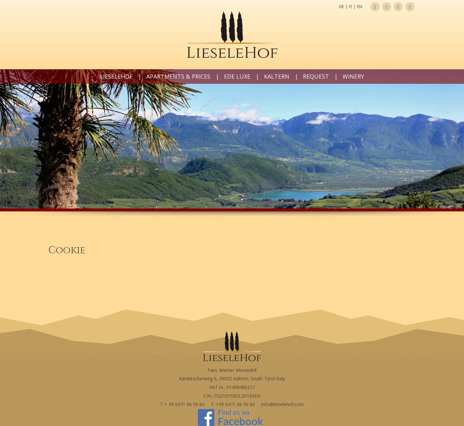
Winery (353, 76)
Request (316, 76)
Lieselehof (116, 76)
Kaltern (276, 76)
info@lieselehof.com (282, 404)
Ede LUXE (237, 76)
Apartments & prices (178, 76)
